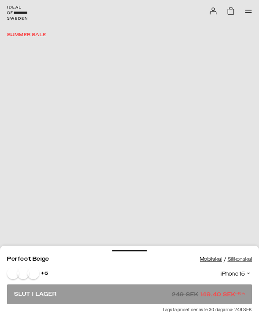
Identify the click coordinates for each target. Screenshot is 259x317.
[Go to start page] (17, 13)
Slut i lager (129, 294)
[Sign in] (213, 11)
